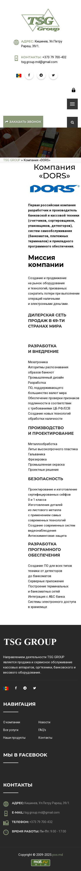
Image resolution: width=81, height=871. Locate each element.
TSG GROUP (11, 160)
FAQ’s (42, 730)
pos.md (57, 855)
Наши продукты (14, 737)
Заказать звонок (23, 122)
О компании (11, 722)
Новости (44, 722)
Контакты (45, 737)
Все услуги (10, 730)
